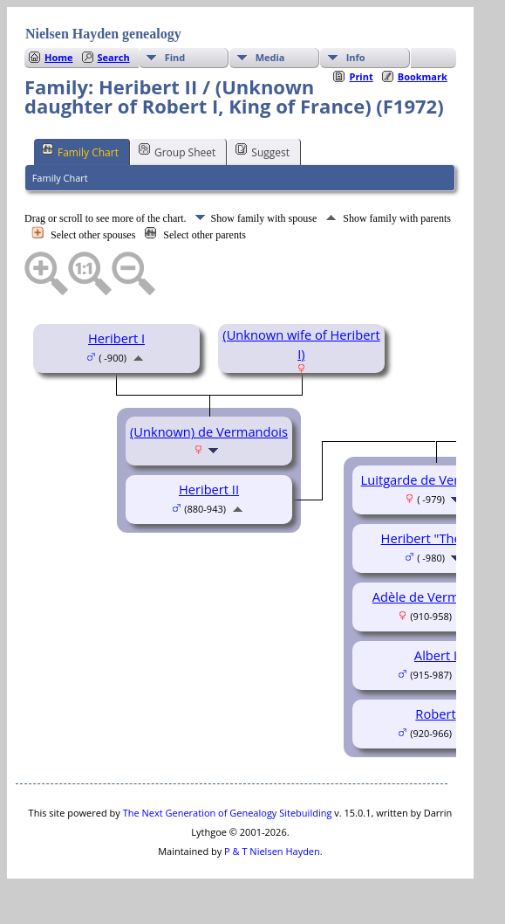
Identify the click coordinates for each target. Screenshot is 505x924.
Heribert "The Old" (436, 538)
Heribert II (209, 489)
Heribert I (116, 338)
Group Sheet (177, 151)
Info (355, 57)
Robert (435, 713)
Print (360, 76)
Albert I (435, 655)
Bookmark (422, 76)
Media (270, 57)
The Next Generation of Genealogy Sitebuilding (227, 812)
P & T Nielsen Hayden (272, 851)
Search (114, 57)
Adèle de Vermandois (435, 596)
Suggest (262, 151)
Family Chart (80, 151)
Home (58, 57)
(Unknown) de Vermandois (209, 431)
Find (175, 57)
